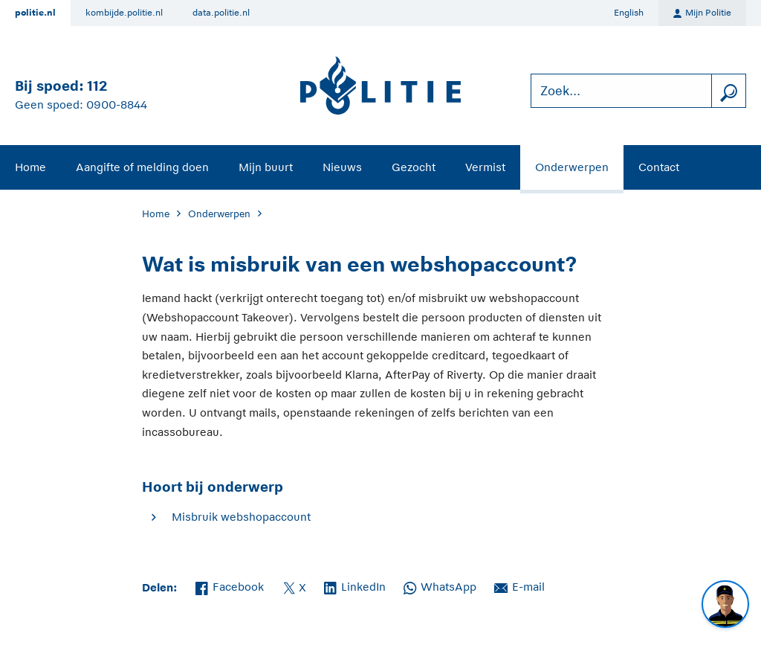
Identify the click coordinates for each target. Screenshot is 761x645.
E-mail (519, 585)
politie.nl (35, 13)
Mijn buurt (266, 167)
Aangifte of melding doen (142, 167)
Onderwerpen (572, 167)
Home (30, 167)
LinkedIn (355, 585)
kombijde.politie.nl (124, 13)
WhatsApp (440, 585)
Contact (658, 167)
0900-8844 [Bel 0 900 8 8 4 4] (116, 104)
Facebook (229, 585)
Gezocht (413, 167)
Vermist (485, 167)
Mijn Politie (702, 13)
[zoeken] (728, 91)
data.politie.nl (221, 13)
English (629, 13)
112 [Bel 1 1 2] (97, 86)
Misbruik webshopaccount (241, 517)
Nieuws (342, 167)
